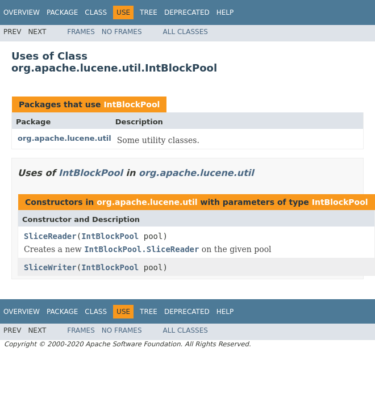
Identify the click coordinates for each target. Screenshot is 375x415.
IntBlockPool (131, 104)
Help (225, 12)
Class (96, 12)
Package (62, 12)
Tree (148, 12)
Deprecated (187, 12)
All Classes (185, 32)
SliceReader (50, 236)
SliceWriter (50, 267)
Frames (81, 32)
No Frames (122, 32)
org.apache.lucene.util (64, 138)
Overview (21, 12)
